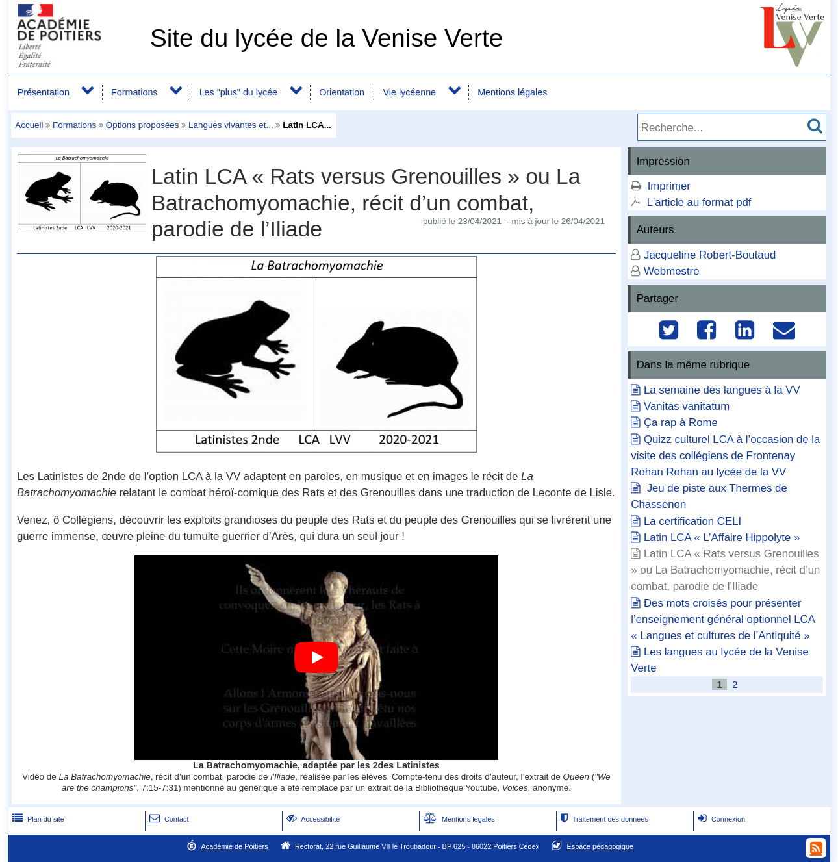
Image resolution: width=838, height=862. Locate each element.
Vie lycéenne (409, 92)
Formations (134, 92)
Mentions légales (512, 92)
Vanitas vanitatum (687, 406)
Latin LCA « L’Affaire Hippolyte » (722, 537)
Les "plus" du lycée (238, 92)
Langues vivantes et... (230, 125)
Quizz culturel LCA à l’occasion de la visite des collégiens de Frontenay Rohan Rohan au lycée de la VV (725, 455)
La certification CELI (692, 521)
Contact (168, 819)
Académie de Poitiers (234, 846)
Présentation (44, 92)
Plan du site (37, 819)
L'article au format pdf (699, 202)
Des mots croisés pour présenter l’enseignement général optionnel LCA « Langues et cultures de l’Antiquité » (723, 619)
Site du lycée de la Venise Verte (326, 38)
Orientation (341, 92)
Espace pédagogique (600, 846)
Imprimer (669, 186)
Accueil (29, 125)
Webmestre (672, 271)
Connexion (720, 819)
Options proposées (142, 125)
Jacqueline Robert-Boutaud (710, 255)
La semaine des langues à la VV (722, 390)
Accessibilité (312, 819)
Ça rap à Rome (681, 422)
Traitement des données (603, 819)
